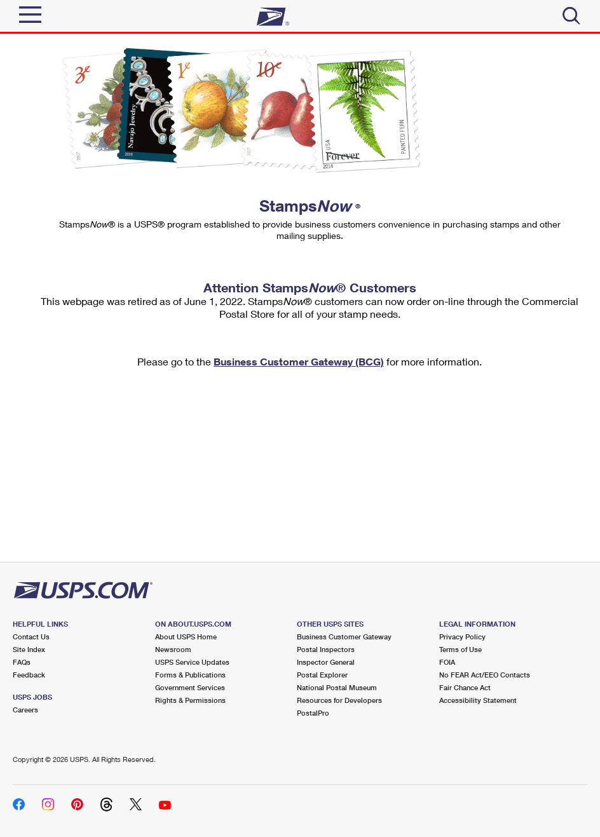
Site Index (29, 649)
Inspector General (326, 662)
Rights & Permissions (190, 700)
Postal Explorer (322, 674)
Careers (25, 709)
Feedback (29, 674)
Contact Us (31, 636)
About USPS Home (186, 636)
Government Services (190, 687)
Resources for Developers (339, 700)
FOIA (447, 662)
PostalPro (313, 713)
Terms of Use (460, 649)
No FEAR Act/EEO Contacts (484, 674)
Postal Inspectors (326, 649)
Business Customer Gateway (344, 636)
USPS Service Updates (192, 662)
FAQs (22, 662)
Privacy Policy (462, 636)
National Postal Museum (337, 687)
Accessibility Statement (478, 700)
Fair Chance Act (465, 687)
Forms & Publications (190, 674)
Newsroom (173, 649)
